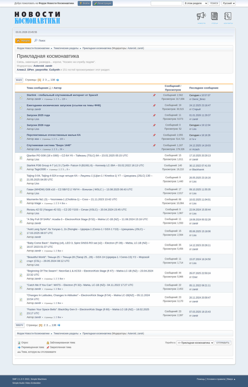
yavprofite (41, 69)
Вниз (19, 80)
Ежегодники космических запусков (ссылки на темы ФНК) (64, 105)
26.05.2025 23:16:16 (200, 177)
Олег (194, 277)
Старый (196, 109)
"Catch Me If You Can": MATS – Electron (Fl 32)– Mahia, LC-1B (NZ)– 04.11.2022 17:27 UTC (80, 285)
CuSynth (54, 69)
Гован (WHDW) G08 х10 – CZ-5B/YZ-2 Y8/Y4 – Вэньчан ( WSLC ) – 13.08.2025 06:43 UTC (80, 189)
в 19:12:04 (199, 125)
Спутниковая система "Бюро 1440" (49, 145)
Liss (36, 119)
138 (53, 79)
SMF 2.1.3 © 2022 (20, 379)
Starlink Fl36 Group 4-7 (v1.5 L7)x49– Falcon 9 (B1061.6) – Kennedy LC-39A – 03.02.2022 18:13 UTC (85, 165)
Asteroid (132, 48)
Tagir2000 (40, 169)
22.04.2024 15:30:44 (200, 209)
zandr (140, 48)
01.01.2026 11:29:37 (200, 115)
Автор (57, 87)
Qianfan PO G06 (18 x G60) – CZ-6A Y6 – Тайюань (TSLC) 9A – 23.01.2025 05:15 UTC (77, 155)
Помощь (201, 379)
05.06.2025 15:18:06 (200, 231)
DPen (30, 69)
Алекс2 (21, 69)
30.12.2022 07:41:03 (200, 165)
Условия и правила (216, 379)
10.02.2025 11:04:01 (200, 199)
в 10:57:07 (199, 95)
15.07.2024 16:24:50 (200, 259)
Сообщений (172, 85)
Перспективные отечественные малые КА (54, 135)
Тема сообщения (39, 87)
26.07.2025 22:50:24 (200, 273)
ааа (36, 138)
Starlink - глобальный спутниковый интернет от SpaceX (62, 95)
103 (61, 139)
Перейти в (170, 342)
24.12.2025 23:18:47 (200, 105)
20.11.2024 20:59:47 (200, 297)
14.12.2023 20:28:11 (200, 245)
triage (37, 203)
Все (63, 203)
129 (63, 99)
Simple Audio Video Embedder (26, 383)
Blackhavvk (198, 169)
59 (61, 149)
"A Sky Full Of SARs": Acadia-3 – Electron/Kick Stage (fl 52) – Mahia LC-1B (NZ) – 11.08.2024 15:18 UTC (87, 219)
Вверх (19, 325)
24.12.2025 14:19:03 (200, 145)
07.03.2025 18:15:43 (200, 311)
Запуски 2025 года (38, 115)
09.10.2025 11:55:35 (200, 189)
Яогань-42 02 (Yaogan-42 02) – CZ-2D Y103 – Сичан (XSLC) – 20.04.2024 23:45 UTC (77, 209)
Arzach (195, 149)
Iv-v (194, 139)
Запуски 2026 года (38, 125)
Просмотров (173, 89)
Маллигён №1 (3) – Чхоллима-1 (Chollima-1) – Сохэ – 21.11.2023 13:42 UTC (72, 199)
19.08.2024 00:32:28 (200, 219)
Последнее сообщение (203, 87)
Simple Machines (38, 379)
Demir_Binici (198, 99)
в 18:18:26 (199, 135)
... (48, 79)
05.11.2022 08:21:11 (200, 285)
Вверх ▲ (231, 379)
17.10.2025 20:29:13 (200, 155)
